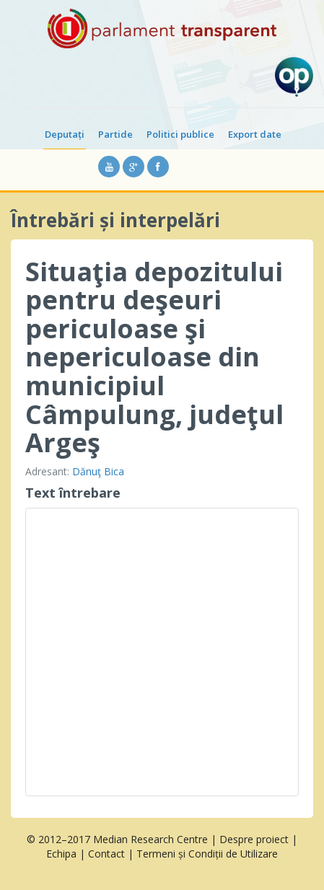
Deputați (64, 134)
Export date (254, 134)
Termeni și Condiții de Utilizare (207, 853)
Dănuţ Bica (98, 471)
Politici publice (180, 134)
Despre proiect (254, 839)
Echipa (61, 853)
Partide (115, 134)
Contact (106, 853)
